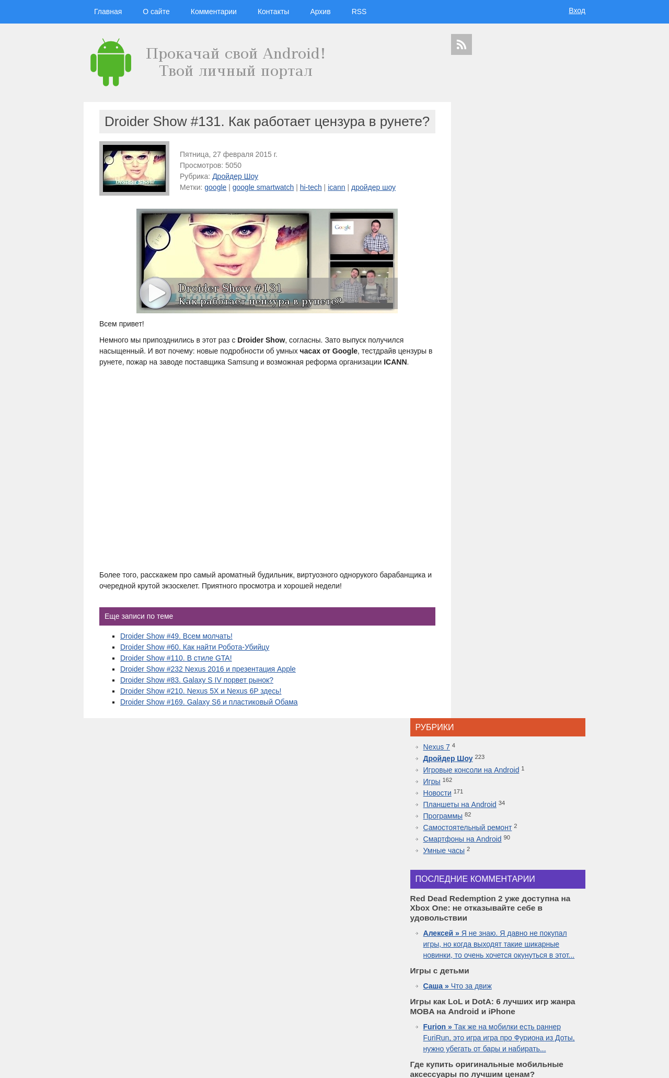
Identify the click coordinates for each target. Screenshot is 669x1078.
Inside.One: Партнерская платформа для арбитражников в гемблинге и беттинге (519, 680)
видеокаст (514, 927)
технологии (486, 916)
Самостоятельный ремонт (507, 211)
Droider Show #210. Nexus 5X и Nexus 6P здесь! (201, 718)
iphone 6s (514, 1002)
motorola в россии (550, 1002)
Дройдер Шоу (235, 192)
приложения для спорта (529, 1011)
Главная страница (125, 1062)
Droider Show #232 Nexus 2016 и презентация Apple (208, 696)
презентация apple (475, 1011)
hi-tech (311, 203)
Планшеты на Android (499, 188)
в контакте (542, 1021)
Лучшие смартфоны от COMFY (515, 768)
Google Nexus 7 (507, 984)
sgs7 (556, 966)
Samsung (514, 937)
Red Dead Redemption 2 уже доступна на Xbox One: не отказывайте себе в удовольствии (520, 735)
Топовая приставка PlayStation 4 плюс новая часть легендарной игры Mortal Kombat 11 (517, 790)
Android (487, 947)
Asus (574, 947)
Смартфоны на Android (502, 223)
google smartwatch (263, 203)
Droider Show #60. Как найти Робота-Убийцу (194, 674)
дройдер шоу (373, 203)
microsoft (463, 947)
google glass (470, 984)
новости (549, 916)
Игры (471, 165)
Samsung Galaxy (473, 1021)
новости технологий (556, 956)
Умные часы (483, 234)
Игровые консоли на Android (511, 154)
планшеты (545, 937)
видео (536, 947)
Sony (481, 966)
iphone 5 (519, 956)
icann (336, 203)
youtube (570, 1011)
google (215, 203)
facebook (570, 975)
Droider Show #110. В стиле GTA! (176, 685)
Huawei (496, 956)
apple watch (524, 975)
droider (556, 947)
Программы (482, 200)
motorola (461, 966)
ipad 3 (548, 975)
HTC (567, 937)
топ (578, 1002)
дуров (516, 966)
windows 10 (493, 975)
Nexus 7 (476, 131)
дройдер (537, 966)
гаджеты (558, 899)
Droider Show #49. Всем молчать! (176, 663)
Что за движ (497, 391)
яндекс (518, 1021)
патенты (569, 1021)
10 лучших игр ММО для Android (518, 812)
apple (543, 927)
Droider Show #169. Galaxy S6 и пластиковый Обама (209, 729)
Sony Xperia (543, 984)
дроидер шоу (467, 956)
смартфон (513, 947)
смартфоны (476, 927)
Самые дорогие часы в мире (511, 834)
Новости (477, 177)
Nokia (497, 966)
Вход (577, 10)
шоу (501, 1021)
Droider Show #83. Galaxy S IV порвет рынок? (196, 707)
